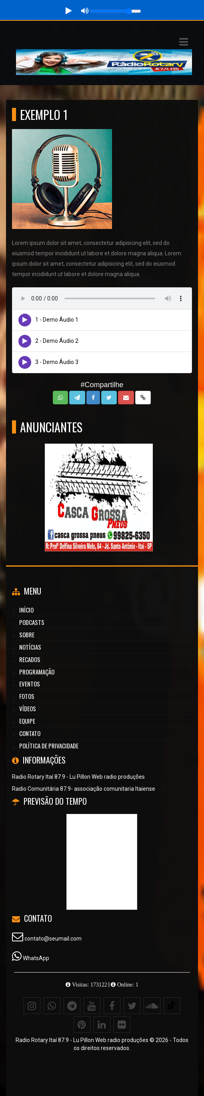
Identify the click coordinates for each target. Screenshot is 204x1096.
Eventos (29, 683)
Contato (29, 733)
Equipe (27, 720)
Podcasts (31, 622)
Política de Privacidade (48, 745)
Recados (29, 659)
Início (26, 609)
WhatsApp (36, 958)
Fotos (26, 696)
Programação (36, 671)
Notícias (30, 646)
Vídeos (27, 708)
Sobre (26, 634)
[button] (183, 42)
